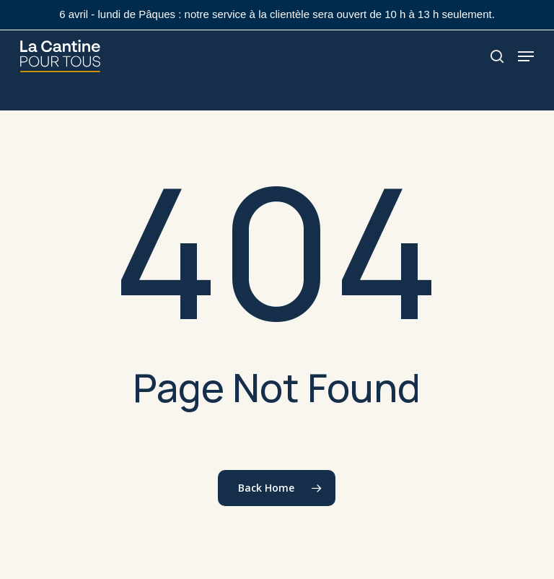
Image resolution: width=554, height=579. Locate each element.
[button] (526, 56)
